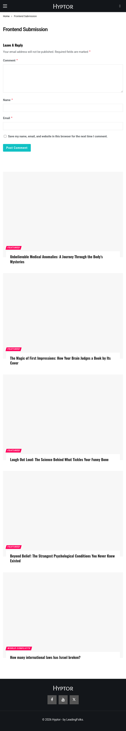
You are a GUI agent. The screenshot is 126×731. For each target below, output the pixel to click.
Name (8, 100)
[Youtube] (63, 699)
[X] (74, 699)
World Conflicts (19, 648)
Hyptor (63, 6)
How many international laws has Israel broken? (45, 657)
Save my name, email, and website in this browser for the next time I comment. (57, 136)
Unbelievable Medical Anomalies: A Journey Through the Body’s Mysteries (56, 259)
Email (8, 118)
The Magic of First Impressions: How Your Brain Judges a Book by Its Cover (60, 360)
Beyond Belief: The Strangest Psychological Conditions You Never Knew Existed (62, 558)
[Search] (120, 6)
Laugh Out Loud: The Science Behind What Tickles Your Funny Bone (59, 459)
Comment (10, 60)
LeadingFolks (74, 719)
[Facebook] (52, 699)
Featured (13, 247)
